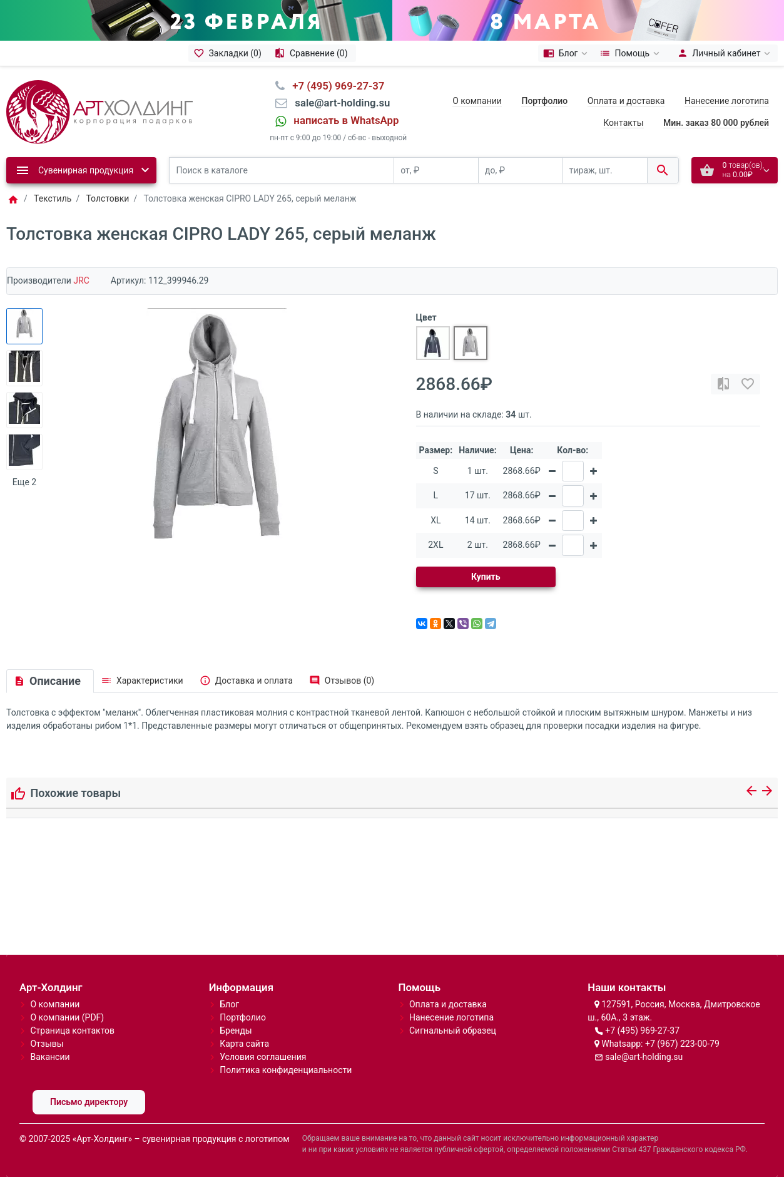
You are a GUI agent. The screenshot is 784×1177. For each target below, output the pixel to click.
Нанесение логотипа (727, 101)
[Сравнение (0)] (312, 53)
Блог (229, 1004)
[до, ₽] (520, 170)
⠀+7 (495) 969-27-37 (334, 86)
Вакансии (49, 1057)
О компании (477, 101)
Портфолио (243, 1017)
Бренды (236, 1030)
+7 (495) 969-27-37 (642, 1030)
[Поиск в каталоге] (281, 170)
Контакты (623, 123)
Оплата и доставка (626, 101)
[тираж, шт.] (605, 170)
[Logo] (99, 111)
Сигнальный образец (452, 1030)
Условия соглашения (263, 1057)
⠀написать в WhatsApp (342, 120)
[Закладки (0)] (229, 53)
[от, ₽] (436, 170)
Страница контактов (72, 1030)
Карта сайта (244, 1044)
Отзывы (46, 1044)
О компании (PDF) (67, 1017)
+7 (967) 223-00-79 (682, 1044)
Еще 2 (24, 482)
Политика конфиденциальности (286, 1070)
